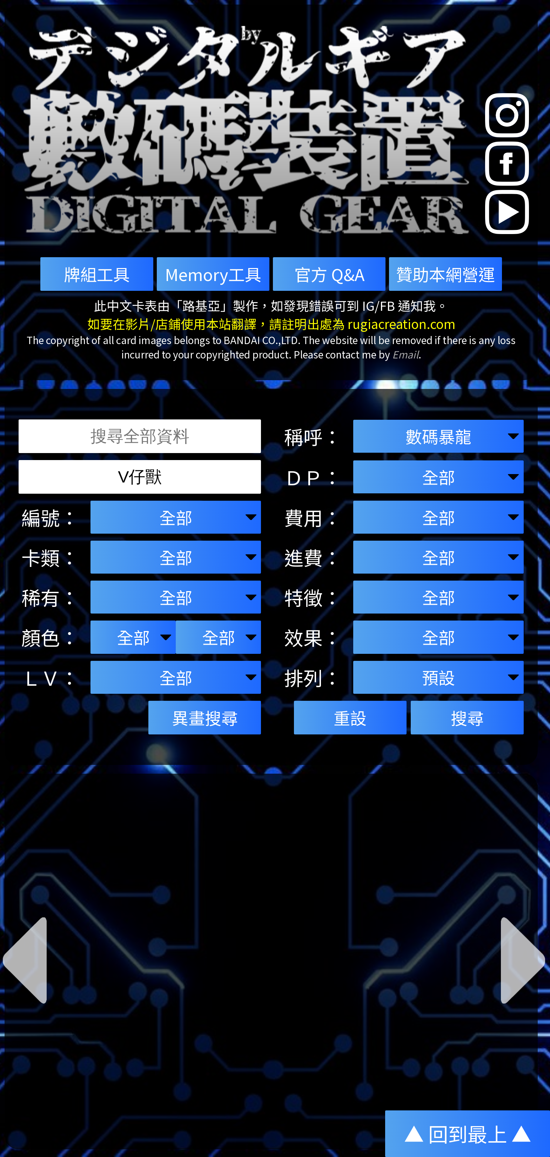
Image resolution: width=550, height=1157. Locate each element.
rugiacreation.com (401, 323)
